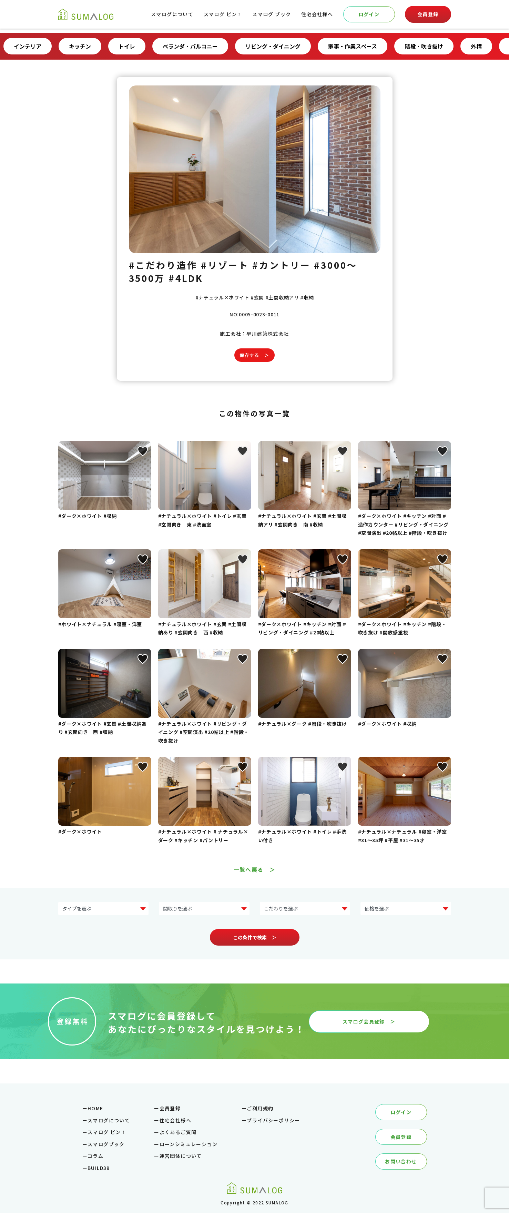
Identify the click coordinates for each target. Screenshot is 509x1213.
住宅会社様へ (317, 14)
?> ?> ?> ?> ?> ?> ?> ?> (103, 908)
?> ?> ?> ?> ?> (204, 908)
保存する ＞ (254, 355)
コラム (95, 1155)
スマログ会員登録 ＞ (369, 1021)
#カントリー (281, 264)
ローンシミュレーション (188, 1144)
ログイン (369, 14)
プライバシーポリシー (273, 1120)
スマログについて (172, 14)
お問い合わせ (401, 1161)
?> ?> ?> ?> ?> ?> (405, 908)
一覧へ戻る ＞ (255, 869)
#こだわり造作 (163, 264)
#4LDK (186, 278)
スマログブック (106, 1144)
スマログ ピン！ (223, 14)
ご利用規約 (260, 1108)
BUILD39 (99, 1167)
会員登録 (428, 14)
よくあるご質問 (178, 1132)
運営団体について (181, 1155)
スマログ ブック (271, 14)
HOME (95, 1108)
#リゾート (225, 264)
